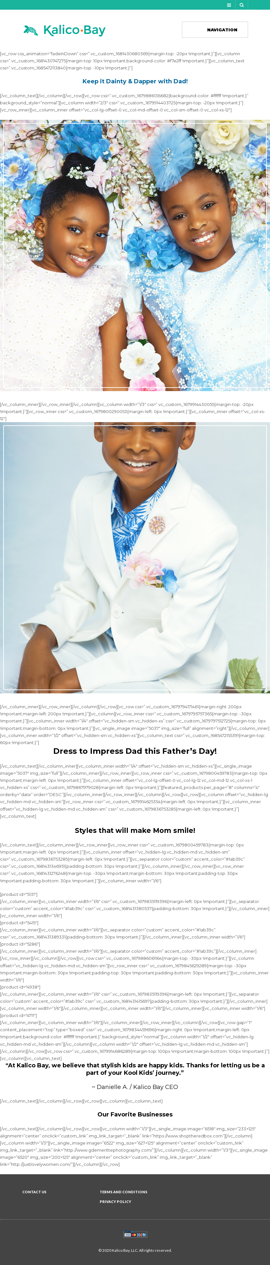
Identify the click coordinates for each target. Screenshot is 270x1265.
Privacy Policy (115, 1201)
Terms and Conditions (123, 1192)
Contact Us (34, 1192)
